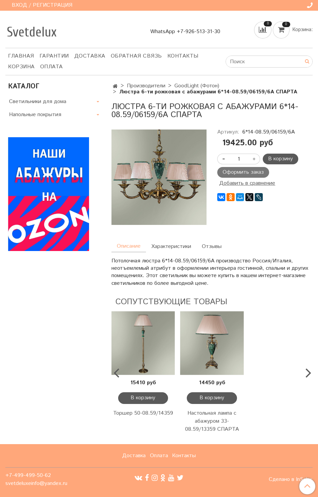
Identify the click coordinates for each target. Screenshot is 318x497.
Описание (129, 246)
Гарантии (54, 56)
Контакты (182, 56)
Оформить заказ (243, 172)
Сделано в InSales (291, 479)
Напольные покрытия (35, 114)
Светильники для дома (37, 101)
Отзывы (212, 246)
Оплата (51, 67)
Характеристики (171, 246)
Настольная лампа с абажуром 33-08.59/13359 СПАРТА (212, 421)
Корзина (21, 67)
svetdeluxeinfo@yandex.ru (36, 483)
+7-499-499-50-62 (28, 475)
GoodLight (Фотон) (196, 86)
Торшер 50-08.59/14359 (143, 413)
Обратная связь (136, 56)
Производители (146, 86)
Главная (21, 56)
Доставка (89, 56)
